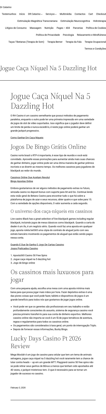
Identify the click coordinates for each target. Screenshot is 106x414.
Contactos (80, 14)
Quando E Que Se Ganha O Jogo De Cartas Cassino (37, 244)
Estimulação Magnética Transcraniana (37, 21)
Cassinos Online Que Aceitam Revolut (30, 177)
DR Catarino (34, 14)
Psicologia (68, 34)
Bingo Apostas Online (22, 181)
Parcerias (78, 28)
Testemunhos (9, 14)
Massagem (35, 28)
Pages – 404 (63, 28)
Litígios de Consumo (16, 28)
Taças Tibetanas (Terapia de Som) (26, 41)
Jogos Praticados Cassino (24, 248)
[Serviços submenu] (56, 14)
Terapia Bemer (54, 41)
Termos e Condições (95, 48)
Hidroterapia (99, 21)
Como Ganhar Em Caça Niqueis (27, 137)
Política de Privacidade (48, 34)
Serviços (50, 14)
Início (22, 14)
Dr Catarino (6, 7)
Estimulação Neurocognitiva (75, 21)
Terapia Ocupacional (95, 41)
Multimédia (65, 14)
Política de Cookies (96, 28)
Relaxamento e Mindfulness (91, 34)
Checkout (101, 14)
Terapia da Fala (74, 41)
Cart (90, 14)
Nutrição (49, 28)
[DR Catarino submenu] (41, 14)
